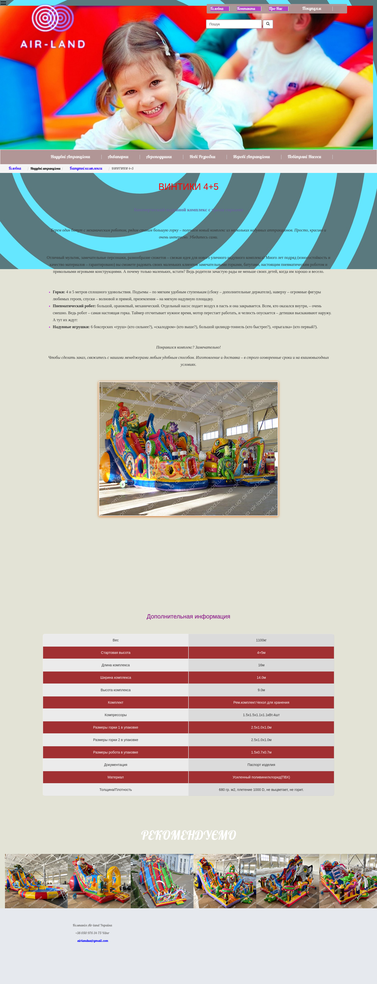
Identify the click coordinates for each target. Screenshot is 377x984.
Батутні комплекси (86, 168)
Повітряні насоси (304, 157)
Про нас (275, 8)
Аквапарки (118, 157)
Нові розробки (202, 157)
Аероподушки (159, 157)
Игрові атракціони (251, 157)
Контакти (246, 8)
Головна (216, 8)
